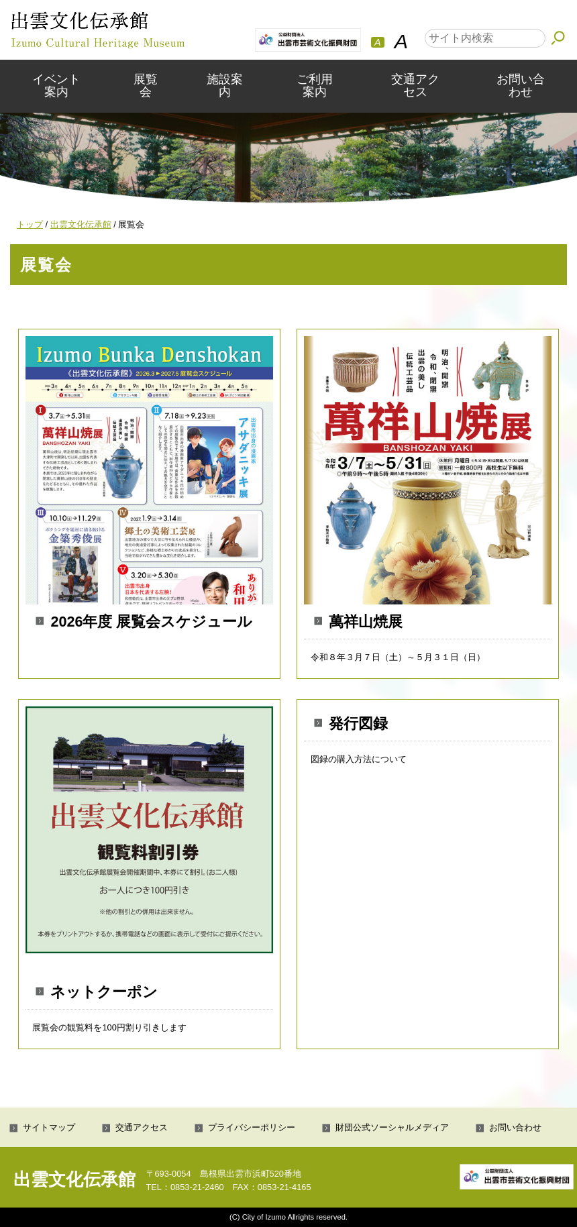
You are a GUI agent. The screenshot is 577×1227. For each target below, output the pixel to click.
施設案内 (225, 85)
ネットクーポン (104, 991)
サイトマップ (49, 1127)
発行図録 (358, 723)
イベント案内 (56, 85)
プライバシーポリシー (251, 1127)
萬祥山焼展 (366, 621)
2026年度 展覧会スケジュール (151, 621)
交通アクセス (415, 85)
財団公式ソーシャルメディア (392, 1127)
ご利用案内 (315, 85)
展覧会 (146, 85)
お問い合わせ (520, 85)
